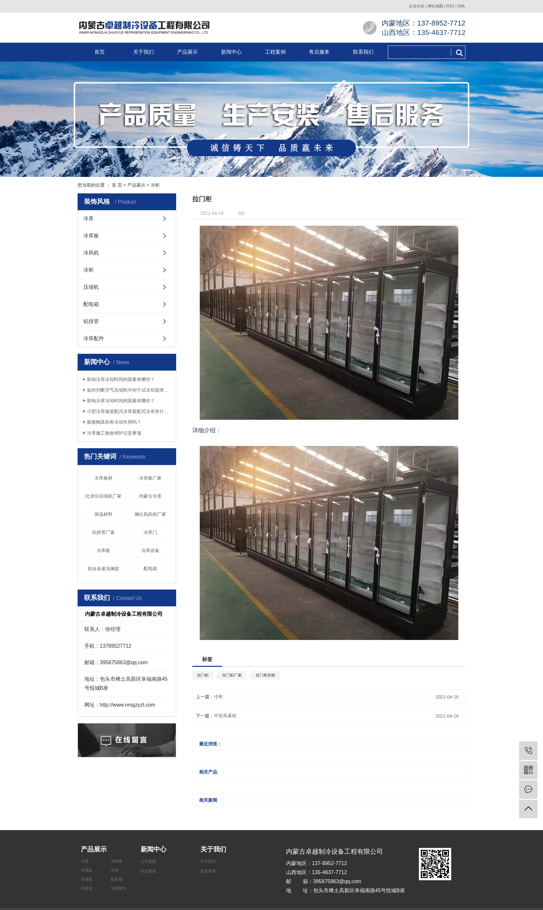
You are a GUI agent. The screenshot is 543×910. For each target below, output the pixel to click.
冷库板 (91, 235)
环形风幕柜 (225, 715)
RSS (450, 6)
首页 (99, 52)
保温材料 (103, 514)
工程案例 (275, 52)
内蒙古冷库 (150, 496)
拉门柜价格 (265, 675)
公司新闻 (148, 861)
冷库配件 (93, 338)
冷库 (88, 218)
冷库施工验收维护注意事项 (114, 433)
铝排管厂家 (103, 532)
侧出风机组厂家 (150, 514)
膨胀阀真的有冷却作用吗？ (114, 422)
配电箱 (91, 304)
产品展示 (187, 52)
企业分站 (416, 6)
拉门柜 (203, 675)
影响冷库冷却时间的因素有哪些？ (121, 379)
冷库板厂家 (150, 478)
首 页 (117, 185)
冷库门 (150, 532)
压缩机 (91, 287)
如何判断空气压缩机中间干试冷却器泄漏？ (129, 390)
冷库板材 (103, 478)
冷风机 (91, 252)
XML (461, 6)
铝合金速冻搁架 (103, 568)
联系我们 (363, 52)
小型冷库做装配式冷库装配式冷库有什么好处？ (129, 411)
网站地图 (435, 6)
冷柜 (155, 185)
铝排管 (91, 321)
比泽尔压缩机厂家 (103, 496)
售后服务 (319, 52)
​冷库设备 (150, 550)
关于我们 (143, 52)
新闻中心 (231, 52)
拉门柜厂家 (232, 675)
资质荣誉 (208, 871)
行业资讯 (148, 871)
